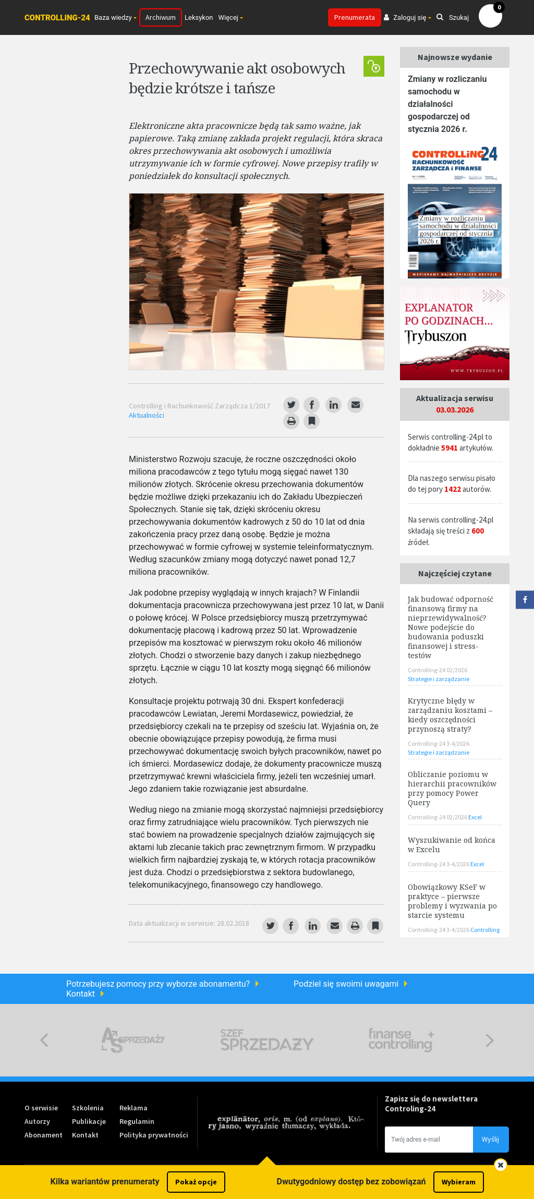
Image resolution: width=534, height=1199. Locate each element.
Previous (44, 1040)
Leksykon (199, 17)
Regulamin (136, 1121)
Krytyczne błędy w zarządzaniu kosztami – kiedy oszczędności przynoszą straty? (450, 715)
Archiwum (160, 17)
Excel (475, 817)
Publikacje (89, 1121)
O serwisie (41, 1107)
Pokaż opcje (196, 1181)
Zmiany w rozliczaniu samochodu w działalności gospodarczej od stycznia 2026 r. (447, 104)
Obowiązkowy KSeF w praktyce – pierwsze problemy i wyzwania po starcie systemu (452, 901)
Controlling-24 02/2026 (437, 670)
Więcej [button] (228, 17)
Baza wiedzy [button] (113, 17)
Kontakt (80, 994)
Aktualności (146, 415)
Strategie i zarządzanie (438, 679)
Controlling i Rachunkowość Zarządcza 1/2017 (199, 405)
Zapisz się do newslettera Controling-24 (431, 1103)
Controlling (485, 930)
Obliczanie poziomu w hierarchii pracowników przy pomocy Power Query (452, 788)
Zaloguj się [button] (405, 17)
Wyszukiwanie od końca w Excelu (451, 844)
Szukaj (452, 17)
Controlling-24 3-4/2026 (438, 743)
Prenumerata (354, 17)
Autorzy (37, 1121)
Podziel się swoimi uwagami (346, 984)
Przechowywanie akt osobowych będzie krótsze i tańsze (237, 78)
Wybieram (459, 1181)
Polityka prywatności (153, 1135)
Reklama (133, 1107)
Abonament (44, 1135)
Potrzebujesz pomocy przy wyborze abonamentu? (158, 984)
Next (490, 1040)
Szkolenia (88, 1107)
